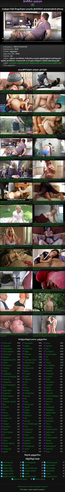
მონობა (48, 415)
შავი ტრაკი (6, 426)
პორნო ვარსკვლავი (9, 376)
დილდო (27, 396)
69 (4, 435)
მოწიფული (28, 432)
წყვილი (5, 399)
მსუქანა (26, 413)
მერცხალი (27, 415)
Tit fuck (26, 435)
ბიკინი (5, 421)
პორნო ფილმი (8, 462)
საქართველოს (51, 446)
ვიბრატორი (50, 421)
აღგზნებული (7, 374)
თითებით (49, 376)
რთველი (6, 424)
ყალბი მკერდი (29, 438)
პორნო (26, 465)
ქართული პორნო (30, 476)
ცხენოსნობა (28, 349)
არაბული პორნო (30, 471)
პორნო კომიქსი (40, 479)
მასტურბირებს (34, 63)
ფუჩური (55, 63)
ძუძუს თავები (50, 432)
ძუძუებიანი (6, 346)
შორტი (5, 413)
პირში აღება (7, 343)
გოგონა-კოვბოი (51, 354)
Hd (47, 357)
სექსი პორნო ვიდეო (20, 479)
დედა (26, 401)
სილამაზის (49, 368)
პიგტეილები (7, 438)
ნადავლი (6, 357)
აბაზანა (5, 446)
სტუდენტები (50, 410)
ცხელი (26, 371)
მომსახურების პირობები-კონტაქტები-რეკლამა (32, 486)
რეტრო (48, 435)
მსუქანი (5, 429)
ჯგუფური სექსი (51, 413)
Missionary (27, 354)
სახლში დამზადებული (53, 396)
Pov (25, 385)
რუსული (27, 410)
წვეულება (27, 443)
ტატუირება (6, 393)
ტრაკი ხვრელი (8, 432)
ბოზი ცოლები (28, 404)
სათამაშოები (43, 63)
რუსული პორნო (8, 473)
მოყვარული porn (51, 476)
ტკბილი (48, 387)
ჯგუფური (27, 440)
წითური (27, 390)
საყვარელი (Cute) (30, 360)
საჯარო (26, 449)
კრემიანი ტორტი (51, 429)
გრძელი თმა (7, 418)
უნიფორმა (49, 443)
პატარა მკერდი (8, 351)
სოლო (26, 387)
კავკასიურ (20, 63)
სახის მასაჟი (50, 382)
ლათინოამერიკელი (31, 424)
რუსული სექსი (7, 468)
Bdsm (48, 404)
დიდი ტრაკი (28, 429)
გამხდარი (49, 390)
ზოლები (27, 365)
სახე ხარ (6, 415)
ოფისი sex (49, 449)
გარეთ (48, 379)
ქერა (60, 63)
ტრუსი (5, 371)
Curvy (26, 426)
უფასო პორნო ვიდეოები (31, 468)
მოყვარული (50, 374)
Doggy (26, 351)
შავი (4, 387)
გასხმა (5, 362)
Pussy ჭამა (49, 418)
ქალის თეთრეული (9, 385)
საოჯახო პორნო (8, 471)
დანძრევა (49, 399)
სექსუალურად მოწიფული (10, 360)
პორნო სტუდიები (30, 462)
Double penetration (52, 438)
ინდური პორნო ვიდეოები (10, 476)
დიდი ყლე (6, 379)
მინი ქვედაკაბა (29, 446)
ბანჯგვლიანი (7, 382)
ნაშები (26, 357)
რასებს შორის (29, 393)
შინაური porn (7, 465)
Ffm (4, 410)
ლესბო (26, 63)
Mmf (25, 418)
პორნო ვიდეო (32, 1)
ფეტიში (5, 451)
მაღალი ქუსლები (8, 443)
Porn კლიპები (50, 468)
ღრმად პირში (29, 368)
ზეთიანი (27, 421)
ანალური (27, 374)
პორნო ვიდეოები (51, 462)
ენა (25, 451)
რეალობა (49, 401)
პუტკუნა (27, 407)
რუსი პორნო (50, 471)
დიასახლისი (50, 407)
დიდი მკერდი (7, 349)
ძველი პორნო (50, 465)
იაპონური (49, 371)
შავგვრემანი (28, 343)
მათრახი (6, 407)
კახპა (26, 382)
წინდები (48, 440)
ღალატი (48, 426)
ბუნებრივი (27, 379)
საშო (47, 360)
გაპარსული (13, 63)
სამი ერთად (7, 365)
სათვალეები (7, 449)
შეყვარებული (7, 390)
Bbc (25, 399)
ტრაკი (50, 63)
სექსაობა (49, 346)
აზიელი (48, 362)
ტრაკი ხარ (49, 393)
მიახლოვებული (8, 396)
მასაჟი (48, 451)
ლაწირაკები (7, 354)
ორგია (5, 440)
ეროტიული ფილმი (9, 401)
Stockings (6, 368)
